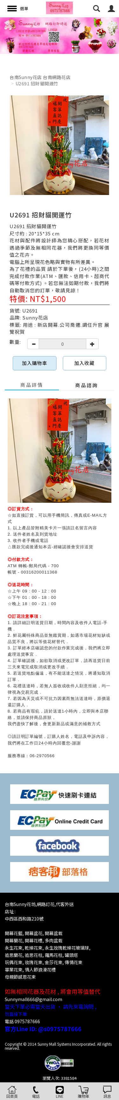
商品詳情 (31, 384)
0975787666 (27, 1021)
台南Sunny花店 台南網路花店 (40, 77)
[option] (59, 35)
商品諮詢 (86, 385)
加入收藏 (84, 363)
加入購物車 (34, 363)
